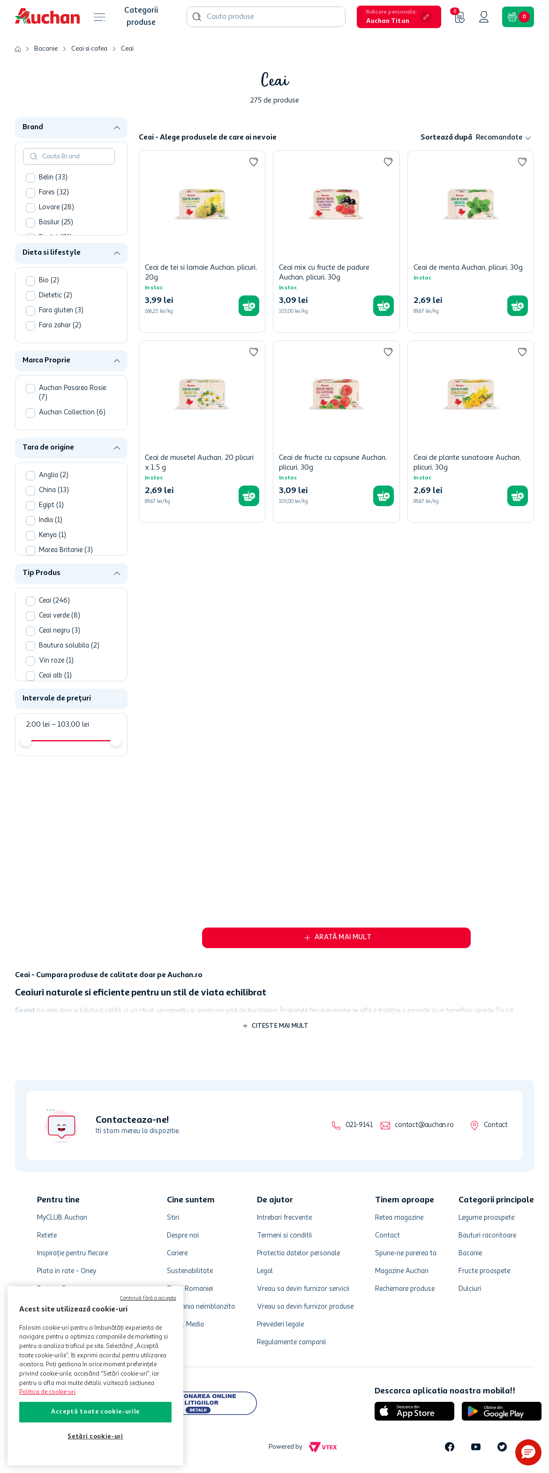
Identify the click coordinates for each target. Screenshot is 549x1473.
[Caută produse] (197, 17)
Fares (54, 192)
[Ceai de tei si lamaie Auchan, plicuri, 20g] (202, 241)
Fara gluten (61, 310)
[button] (399, 17)
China (54, 490)
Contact (496, 1125)
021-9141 (359, 1125)
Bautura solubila (69, 645)
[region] (95, 1376)
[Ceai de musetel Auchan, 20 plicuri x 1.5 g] (202, 432)
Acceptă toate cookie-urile (95, 1412)
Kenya (52, 535)
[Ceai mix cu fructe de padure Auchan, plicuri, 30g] (336, 241)
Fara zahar (60, 325)
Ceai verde (59, 615)
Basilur (56, 222)
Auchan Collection (72, 412)
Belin (53, 177)
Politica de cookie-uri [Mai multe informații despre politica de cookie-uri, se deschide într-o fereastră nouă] (47, 1392)
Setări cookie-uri (95, 1437)
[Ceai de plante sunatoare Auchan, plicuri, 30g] (471, 432)
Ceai (127, 48)
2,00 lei (38, 725)
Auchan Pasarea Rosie (72, 393)
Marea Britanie (66, 550)
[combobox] (266, 17)
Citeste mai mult (280, 1026)
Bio (49, 280)
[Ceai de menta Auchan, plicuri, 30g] (471, 241)
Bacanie (46, 48)
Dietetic (55, 295)
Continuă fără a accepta (148, 1298)
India (50, 520)
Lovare (56, 207)
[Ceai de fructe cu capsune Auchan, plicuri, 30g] (336, 432)
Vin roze (56, 660)
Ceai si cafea (89, 48)
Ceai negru (59, 630)
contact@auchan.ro (424, 1125)
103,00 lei (70, 725)
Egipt (51, 505)
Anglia (53, 475)
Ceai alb (55, 675)
